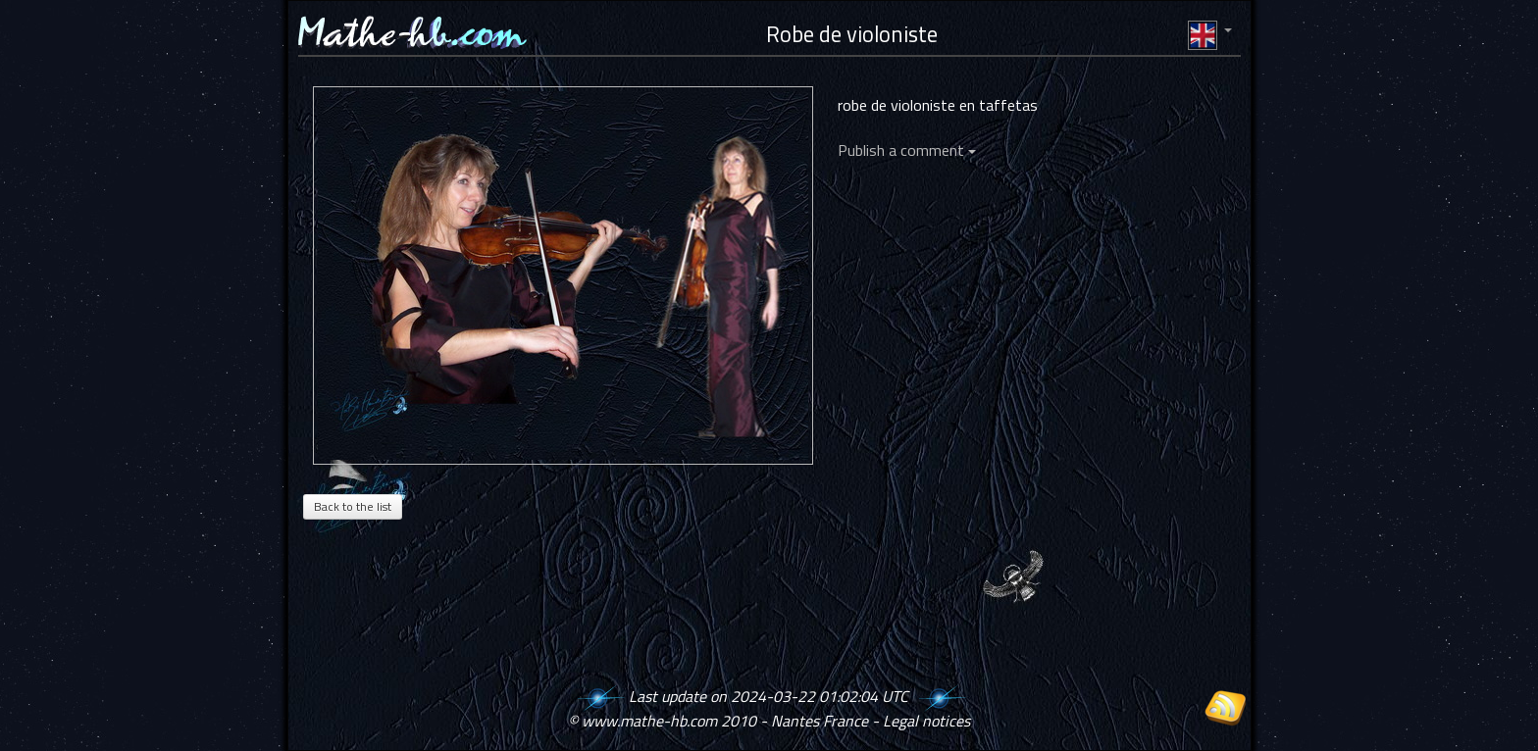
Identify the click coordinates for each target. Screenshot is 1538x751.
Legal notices (926, 720)
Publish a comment (907, 150)
